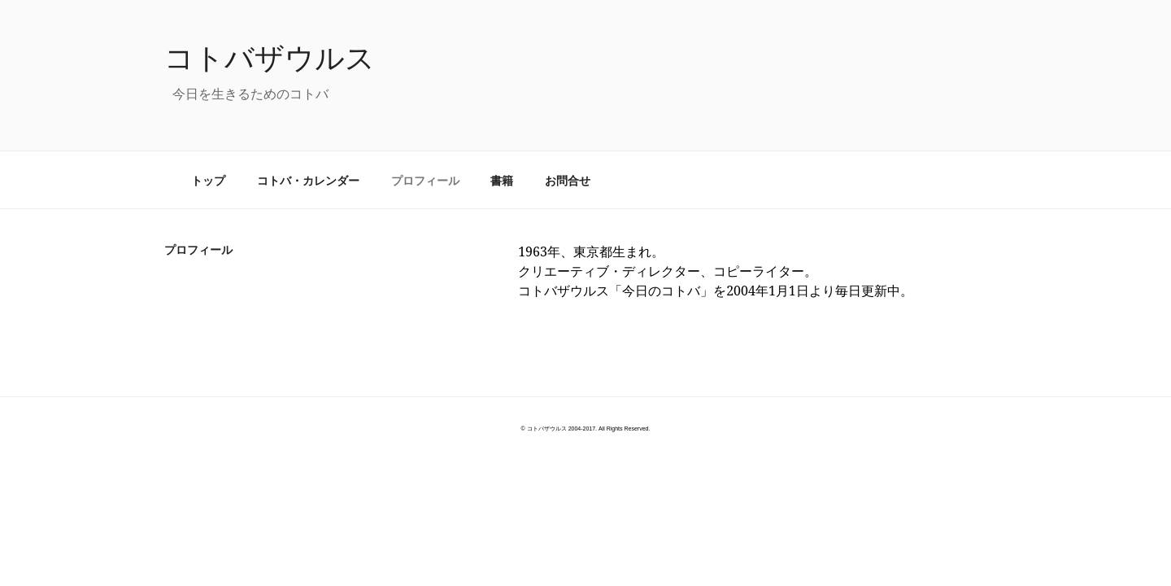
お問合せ (567, 180)
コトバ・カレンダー (308, 180)
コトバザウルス (269, 57)
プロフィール (425, 180)
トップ (208, 180)
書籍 (501, 180)
